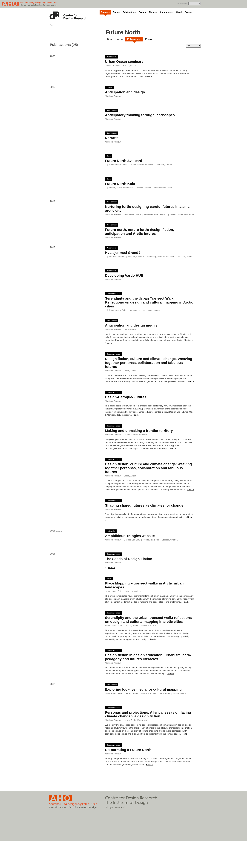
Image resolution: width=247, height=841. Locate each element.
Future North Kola (120, 184)
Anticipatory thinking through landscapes (140, 115)
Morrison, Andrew (113, 96)
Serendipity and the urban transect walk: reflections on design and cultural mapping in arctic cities (148, 620)
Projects (105, 12)
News (110, 39)
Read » (148, 76)
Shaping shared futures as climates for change (144, 505)
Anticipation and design (125, 92)
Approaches (166, 12)
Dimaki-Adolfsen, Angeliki (155, 214)
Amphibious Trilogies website (130, 536)
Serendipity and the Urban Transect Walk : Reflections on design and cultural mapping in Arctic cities (149, 302)
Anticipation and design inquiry (131, 325)
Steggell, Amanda (136, 256)
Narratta (111, 138)
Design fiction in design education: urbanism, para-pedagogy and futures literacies (148, 657)
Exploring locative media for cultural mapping (143, 689)
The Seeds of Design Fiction (128, 559)
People (116, 12)
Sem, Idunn (164, 693)
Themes (153, 12)
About (178, 12)
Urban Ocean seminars (124, 62)
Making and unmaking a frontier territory (139, 431)
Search (188, 12)
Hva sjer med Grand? (122, 253)
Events (142, 12)
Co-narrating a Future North (128, 750)
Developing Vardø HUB (124, 275)
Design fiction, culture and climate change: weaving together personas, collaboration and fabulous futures (148, 468)
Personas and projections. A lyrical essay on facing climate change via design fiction (148, 714)
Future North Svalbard (123, 161)
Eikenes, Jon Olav (132, 540)
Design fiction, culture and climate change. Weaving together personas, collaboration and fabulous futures (148, 362)
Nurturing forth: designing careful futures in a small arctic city (148, 209)
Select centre (181, 4)
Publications (129, 12)
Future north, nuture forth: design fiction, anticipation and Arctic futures (139, 232)
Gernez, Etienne (112, 65)
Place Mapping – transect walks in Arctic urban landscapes (144, 585)
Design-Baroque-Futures (125, 397)
